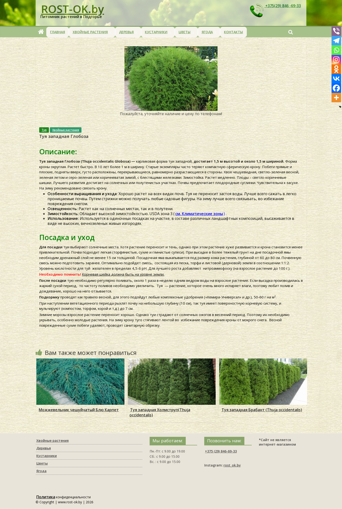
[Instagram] (336, 59)
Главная (57, 32)
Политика (45, 497)
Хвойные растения (90, 32)
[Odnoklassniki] (336, 69)
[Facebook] (336, 88)
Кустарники (156, 32)
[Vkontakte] (336, 78)
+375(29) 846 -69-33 (275, 6)
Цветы (184, 32)
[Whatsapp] (336, 50)
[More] (336, 97)
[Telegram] (336, 40)
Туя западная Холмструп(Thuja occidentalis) (159, 412)
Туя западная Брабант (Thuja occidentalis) (262, 409)
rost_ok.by (232, 465)
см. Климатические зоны (199, 213)
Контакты (233, 32)
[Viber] (336, 31)
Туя (44, 130)
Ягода (207, 32)
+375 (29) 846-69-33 (221, 451)
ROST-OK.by (72, 8)
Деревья (126, 32)
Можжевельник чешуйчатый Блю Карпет (79, 409)
